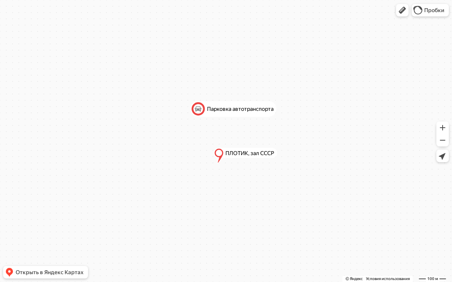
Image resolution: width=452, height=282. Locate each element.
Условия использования (388, 279)
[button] (402, 10)
